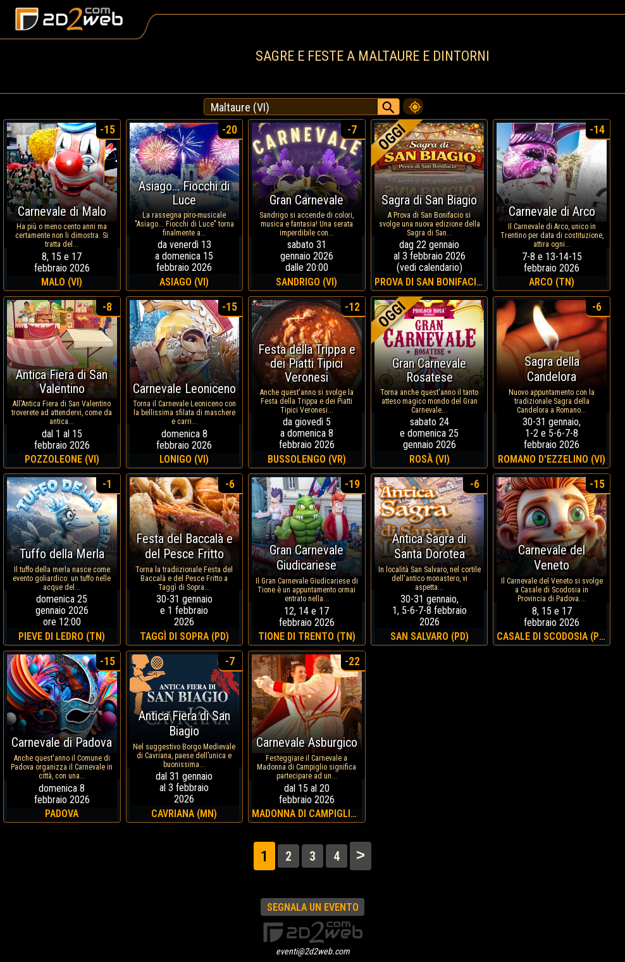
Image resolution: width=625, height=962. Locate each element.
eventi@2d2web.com (313, 951)
